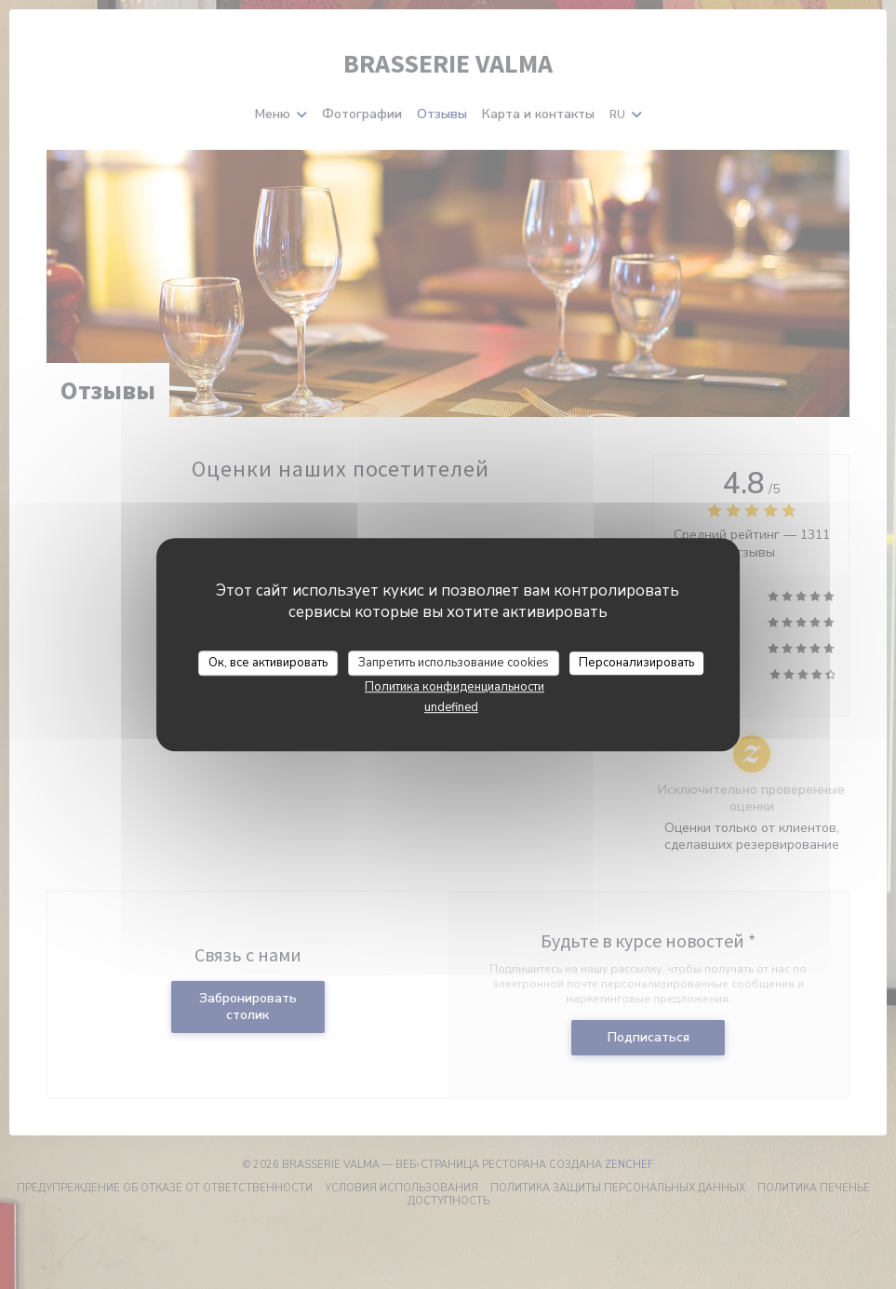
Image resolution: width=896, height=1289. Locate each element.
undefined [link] (451, 707)
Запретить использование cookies (453, 662)
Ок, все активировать (268, 662)
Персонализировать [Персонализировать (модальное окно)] (636, 662)
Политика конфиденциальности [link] (454, 686)
